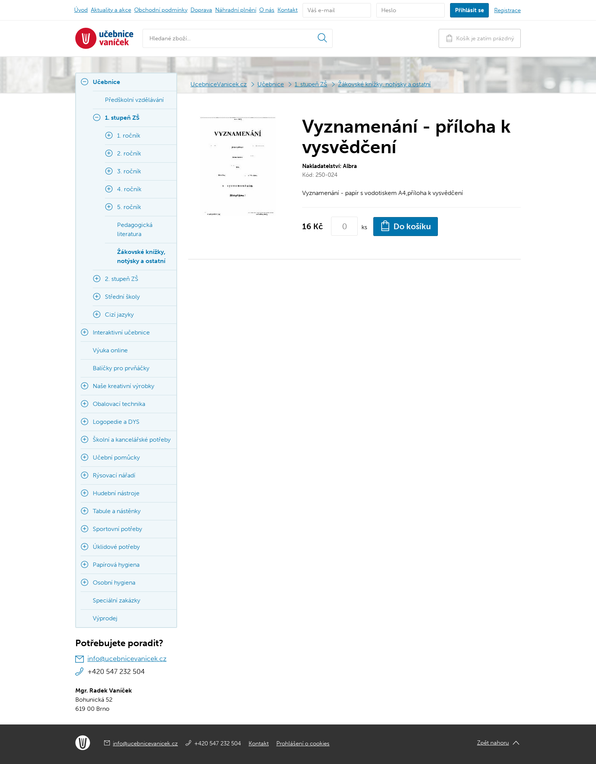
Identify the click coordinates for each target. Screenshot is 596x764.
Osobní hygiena (114, 582)
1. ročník (128, 135)
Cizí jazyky (119, 314)
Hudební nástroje (116, 493)
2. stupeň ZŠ (121, 278)
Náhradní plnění (235, 9)
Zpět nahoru (493, 742)
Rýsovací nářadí (114, 475)
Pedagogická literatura (134, 229)
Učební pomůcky (116, 457)
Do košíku (405, 225)
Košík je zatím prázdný (479, 38)
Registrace (507, 10)
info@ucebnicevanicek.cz (126, 659)
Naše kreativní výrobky (123, 386)
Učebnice (270, 84)
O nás (266, 9)
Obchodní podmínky (160, 9)
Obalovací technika (119, 403)
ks (364, 227)
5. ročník (129, 207)
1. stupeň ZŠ (311, 84)
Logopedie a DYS (116, 421)
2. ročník (129, 153)
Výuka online (110, 350)
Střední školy (122, 296)
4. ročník (129, 189)
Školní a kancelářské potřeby (132, 439)
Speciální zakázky (116, 600)
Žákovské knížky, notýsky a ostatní (384, 84)
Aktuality (111, 10)
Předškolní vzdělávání (134, 99)
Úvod (81, 9)
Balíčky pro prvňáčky (121, 368)
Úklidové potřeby (116, 546)
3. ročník (129, 171)
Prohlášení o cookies (303, 743)
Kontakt (287, 9)
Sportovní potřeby (117, 529)
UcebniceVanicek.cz (218, 84)
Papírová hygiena (116, 564)
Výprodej (105, 618)
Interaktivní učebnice (121, 332)
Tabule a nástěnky (117, 511)
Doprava (201, 9)
